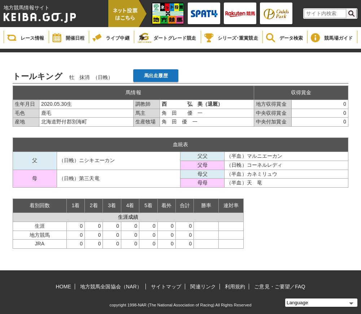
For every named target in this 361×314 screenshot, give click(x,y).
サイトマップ (166, 286)
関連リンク (203, 286)
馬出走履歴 (156, 75)
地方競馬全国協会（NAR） (111, 286)
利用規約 (235, 286)
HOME (63, 286)
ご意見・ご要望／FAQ (279, 286)
